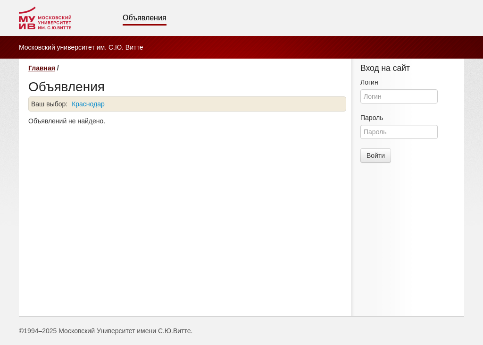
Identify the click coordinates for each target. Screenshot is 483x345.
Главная (41, 68)
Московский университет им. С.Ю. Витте (81, 47)
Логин (369, 82)
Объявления (145, 18)
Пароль (371, 117)
